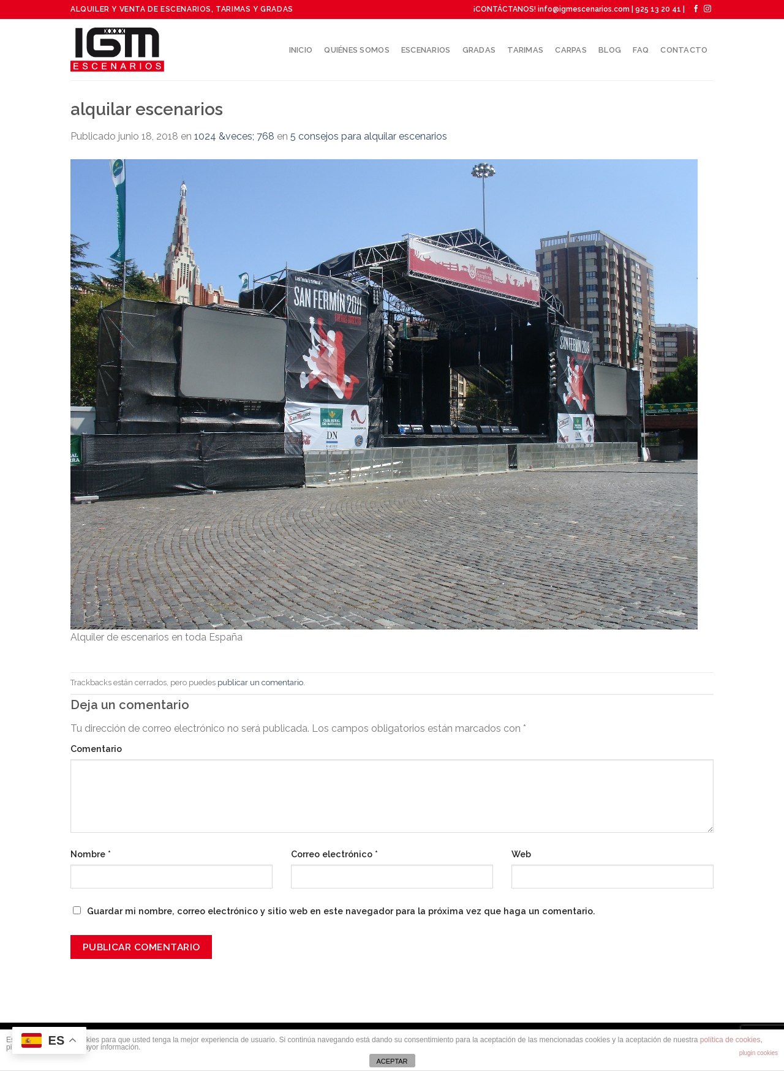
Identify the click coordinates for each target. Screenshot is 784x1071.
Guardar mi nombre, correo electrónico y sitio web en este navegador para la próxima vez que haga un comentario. (341, 911)
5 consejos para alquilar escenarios (368, 136)
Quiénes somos (356, 49)
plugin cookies (758, 1053)
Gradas (479, 49)
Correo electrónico (334, 854)
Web (521, 854)
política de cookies (730, 1039)
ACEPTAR (391, 1061)
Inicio (301, 49)
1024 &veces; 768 (234, 136)
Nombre (90, 854)
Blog (609, 49)
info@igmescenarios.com (584, 9)
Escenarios (426, 49)
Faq (641, 49)
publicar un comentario (260, 682)
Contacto (683, 49)
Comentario (96, 748)
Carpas (571, 49)
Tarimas (525, 49)
